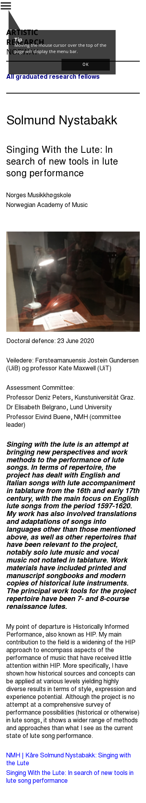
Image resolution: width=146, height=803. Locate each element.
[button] (86, 65)
